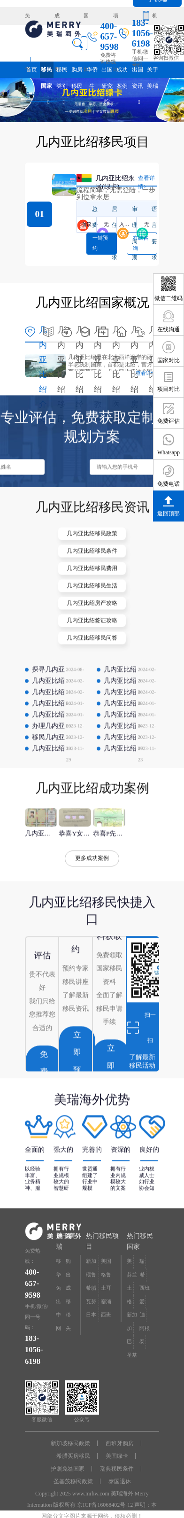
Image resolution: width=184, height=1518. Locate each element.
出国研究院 (107, 72)
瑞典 (142, 1264)
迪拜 (142, 1317)
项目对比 (115, 19)
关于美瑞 (152, 72)
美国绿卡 (117, 1456)
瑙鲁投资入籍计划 (91, 1277)
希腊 (142, 1277)
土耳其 (129, 1290)
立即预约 (77, 1085)
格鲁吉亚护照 (106, 1277)
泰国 (142, 1344)
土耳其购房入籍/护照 (107, 1290)
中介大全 (58, 1317)
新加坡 (132, 1317)
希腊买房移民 (73, 1456)
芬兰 (132, 1274)
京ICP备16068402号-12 (105, 1505)
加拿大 (129, 1331)
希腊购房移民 (91, 1290)
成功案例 (57, 19)
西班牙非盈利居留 (106, 1317)
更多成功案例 (92, 882)
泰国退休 (119, 1481)
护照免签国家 (67, 1468)
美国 (129, 1264)
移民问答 (68, 1317)
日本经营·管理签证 (92, 1317)
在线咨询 (140, 243)
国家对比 (86, 19)
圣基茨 (132, 1357)
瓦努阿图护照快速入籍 (91, 1304)
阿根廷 (144, 1331)
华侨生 (92, 72)
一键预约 (100, 243)
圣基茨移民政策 (73, 1481)
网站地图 (58, 1331)
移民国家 (46, 72)
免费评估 (27, 19)
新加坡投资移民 (91, 1264)
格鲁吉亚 (129, 1304)
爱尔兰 (142, 1304)
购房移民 (77, 72)
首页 (31, 69)
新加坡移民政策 (70, 1443)
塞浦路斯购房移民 (106, 1304)
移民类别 (62, 72)
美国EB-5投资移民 (106, 1264)
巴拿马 (129, 1344)
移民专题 (68, 1304)
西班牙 (144, 1290)
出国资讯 (137, 72)
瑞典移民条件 (117, 1468)
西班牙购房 (120, 1443)
